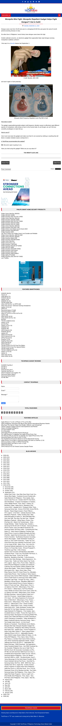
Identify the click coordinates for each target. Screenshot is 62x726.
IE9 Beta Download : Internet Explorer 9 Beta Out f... (19, 594)
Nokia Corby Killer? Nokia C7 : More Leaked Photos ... (20, 631)
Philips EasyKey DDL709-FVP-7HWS (12, 256)
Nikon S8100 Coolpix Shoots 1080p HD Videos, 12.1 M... (20, 635)
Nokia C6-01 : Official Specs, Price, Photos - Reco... (19, 601)
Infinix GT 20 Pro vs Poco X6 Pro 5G (11, 313)
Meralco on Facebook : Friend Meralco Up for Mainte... (20, 624)
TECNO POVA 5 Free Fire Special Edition (13, 347)
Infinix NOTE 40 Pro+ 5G (8, 318)
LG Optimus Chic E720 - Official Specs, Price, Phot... (19, 587)
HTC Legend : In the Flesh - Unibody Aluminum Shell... (20, 513)
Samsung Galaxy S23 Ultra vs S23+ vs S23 (13, 443)
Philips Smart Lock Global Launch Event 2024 (14, 229)
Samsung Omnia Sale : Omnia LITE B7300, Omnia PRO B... (21, 509)
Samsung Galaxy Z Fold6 (8, 310)
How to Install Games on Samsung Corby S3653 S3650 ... (21, 577)
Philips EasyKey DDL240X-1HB (10, 227)
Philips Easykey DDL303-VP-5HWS (11, 246)
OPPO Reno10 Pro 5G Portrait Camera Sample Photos (17, 446)
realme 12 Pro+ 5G (6, 325)
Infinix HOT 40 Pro (6, 354)
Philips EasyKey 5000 (7, 232)
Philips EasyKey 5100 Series (9, 250)
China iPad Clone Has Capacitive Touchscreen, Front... (20, 542)
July (6, 681)
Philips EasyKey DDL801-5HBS (10, 219)
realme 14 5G (5, 299)
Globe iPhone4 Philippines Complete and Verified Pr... (19, 564)
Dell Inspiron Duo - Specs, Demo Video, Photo (17, 570)
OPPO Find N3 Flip (6, 334)
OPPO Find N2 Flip (6, 445)
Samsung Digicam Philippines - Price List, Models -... (19, 655)
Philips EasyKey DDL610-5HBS (10, 222)
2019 (4, 468)
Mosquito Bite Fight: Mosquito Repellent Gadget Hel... (19, 626)
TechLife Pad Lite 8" (7, 369)
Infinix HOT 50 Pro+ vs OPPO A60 (11, 304)
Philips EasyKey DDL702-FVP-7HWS (12, 216)
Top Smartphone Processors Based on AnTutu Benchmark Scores (20, 438)
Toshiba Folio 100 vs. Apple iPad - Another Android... (19, 664)
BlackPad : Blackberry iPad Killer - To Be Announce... (19, 557)
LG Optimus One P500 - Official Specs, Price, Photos (19, 592)
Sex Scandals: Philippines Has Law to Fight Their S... (19, 648)
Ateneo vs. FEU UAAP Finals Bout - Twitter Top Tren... (20, 540)
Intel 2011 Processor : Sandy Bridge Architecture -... (19, 596)
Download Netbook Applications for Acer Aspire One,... (20, 546)
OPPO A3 (4, 308)
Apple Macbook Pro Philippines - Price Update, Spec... (20, 611)
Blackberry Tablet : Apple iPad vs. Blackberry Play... (19, 505)
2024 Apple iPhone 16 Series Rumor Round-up (14, 432)
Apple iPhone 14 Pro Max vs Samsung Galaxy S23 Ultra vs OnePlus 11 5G (22, 440)
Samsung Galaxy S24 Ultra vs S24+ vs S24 (13, 437)
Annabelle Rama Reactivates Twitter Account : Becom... (20, 653)
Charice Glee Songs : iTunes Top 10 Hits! (16, 555)
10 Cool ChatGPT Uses (8, 429)
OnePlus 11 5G (5, 339)
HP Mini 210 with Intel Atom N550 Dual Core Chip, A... (19, 651)
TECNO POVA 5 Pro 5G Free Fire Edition (13, 345)
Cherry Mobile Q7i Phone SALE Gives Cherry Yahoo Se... (20, 590)
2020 (4, 466)
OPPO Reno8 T (5, 344)
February (7, 690)
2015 (4, 475)
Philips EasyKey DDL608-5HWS (10, 239)
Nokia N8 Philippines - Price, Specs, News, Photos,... (19, 637)
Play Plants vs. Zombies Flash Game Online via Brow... (20, 639)
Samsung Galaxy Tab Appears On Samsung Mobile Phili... (21, 614)
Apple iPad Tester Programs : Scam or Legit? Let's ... (19, 674)
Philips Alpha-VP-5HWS (8, 255)
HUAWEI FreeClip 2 (7, 365)
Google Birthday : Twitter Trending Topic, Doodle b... (19, 524)
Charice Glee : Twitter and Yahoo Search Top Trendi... (19, 561)
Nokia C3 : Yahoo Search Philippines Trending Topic (19, 531)
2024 (4, 459)
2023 (4, 461)
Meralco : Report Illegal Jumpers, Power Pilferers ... (19, 511)
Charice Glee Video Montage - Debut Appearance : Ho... (20, 559)
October (7, 490)
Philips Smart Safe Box (7, 241)
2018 (4, 470)
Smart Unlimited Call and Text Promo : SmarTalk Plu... (19, 661)
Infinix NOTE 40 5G (6, 316)
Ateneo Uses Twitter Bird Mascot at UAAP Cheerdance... (20, 616)
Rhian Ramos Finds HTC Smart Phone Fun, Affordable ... (20, 572)
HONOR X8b (5, 328)
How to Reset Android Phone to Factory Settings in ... (19, 583)
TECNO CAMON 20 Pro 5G (9, 350)
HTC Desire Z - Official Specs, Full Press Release (18, 589)
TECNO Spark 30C (6, 302)
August (7, 679)
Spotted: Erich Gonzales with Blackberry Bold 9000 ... (19, 551)
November (8, 488)
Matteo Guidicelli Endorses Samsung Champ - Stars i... (20, 620)
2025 (4, 457)
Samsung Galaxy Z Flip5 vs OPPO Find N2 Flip (14, 442)
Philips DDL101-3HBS (7, 247)
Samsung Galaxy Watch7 (8, 374)
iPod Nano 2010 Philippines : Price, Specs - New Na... (19, 677)
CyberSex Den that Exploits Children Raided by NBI (19, 566)
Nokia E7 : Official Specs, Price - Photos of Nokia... (19, 605)
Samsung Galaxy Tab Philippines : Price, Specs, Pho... (20, 672)
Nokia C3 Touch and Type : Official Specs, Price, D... (19, 585)
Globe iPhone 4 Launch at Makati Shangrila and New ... (20, 533)
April (6, 687)
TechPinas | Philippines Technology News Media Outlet (36, 724)
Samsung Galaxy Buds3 (8, 376)
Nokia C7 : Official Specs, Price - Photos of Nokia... (19, 603)
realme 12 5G (5, 322)
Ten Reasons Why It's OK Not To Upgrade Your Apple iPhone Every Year (22, 435)
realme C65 (4, 315)
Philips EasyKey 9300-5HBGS (9, 253)
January (7, 692)
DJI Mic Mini (4, 377)
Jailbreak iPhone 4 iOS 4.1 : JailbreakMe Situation (18, 633)
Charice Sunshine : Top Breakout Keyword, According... (20, 537)
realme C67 (4, 333)
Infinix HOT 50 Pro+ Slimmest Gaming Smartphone (16, 305)
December (8, 487)
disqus (52, 168)
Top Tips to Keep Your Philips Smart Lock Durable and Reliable (19, 233)
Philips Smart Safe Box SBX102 (10, 218)
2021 (4, 464)
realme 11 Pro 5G (6, 351)
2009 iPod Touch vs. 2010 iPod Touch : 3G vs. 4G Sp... (20, 668)
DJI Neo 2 (4, 366)
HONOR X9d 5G (6, 293)
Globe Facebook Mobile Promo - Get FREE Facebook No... (21, 646)
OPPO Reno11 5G (6, 330)
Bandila (12, 43)
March (7, 689)
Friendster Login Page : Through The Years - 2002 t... (19, 579)
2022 (4, 463)
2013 (4, 479)
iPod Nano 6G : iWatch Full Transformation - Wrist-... (19, 522)
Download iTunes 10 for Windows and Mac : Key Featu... (20, 670)
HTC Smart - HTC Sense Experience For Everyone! (19, 598)
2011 (4, 483)
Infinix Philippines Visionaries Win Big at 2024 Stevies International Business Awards (25, 423)
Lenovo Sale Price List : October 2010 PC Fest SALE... (20, 500)
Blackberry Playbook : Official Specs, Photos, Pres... (19, 520)
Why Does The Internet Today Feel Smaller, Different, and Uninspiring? (21, 425)
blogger (58, 168)
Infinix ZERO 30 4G (6, 356)
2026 (4, 455)
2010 (4, 485)
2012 (4, 481)
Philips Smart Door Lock (8, 242)
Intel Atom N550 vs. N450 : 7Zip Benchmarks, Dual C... (20, 657)
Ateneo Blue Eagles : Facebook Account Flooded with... (20, 496)
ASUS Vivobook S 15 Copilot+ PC (11, 372)
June (6, 683)
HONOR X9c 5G (6, 301)
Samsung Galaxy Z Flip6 (8, 311)
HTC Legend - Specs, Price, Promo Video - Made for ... (20, 563)
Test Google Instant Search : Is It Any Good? (17, 622)
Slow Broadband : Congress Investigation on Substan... (20, 501)
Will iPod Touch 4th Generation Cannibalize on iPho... (19, 650)
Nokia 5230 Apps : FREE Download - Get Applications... (20, 644)
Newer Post (5, 162)
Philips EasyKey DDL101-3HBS (10, 224)
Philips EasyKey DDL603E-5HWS (11, 249)
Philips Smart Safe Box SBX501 (10, 213)
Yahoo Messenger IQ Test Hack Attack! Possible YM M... (20, 659)
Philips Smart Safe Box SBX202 (10, 226)
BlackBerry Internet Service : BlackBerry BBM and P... (19, 581)
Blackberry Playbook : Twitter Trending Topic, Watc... (19, 514)
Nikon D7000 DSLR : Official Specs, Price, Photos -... (19, 600)
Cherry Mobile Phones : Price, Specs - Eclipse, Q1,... (19, 503)
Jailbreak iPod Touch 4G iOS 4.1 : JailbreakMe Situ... (19, 642)
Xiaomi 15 (4, 295)
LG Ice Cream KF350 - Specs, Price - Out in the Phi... (19, 544)
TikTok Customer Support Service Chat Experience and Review (19, 426)
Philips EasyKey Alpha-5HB (9, 238)
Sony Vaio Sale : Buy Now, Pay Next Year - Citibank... (19, 518)
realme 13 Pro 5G (6, 307)
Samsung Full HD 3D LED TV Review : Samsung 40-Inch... (21, 525)
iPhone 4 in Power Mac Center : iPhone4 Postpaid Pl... (20, 548)
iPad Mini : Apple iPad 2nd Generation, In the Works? (19, 535)
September (8, 492)
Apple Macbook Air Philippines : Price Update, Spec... (19, 498)
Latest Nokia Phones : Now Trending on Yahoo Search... (20, 574)
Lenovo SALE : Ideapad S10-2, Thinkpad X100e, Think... (20, 507)
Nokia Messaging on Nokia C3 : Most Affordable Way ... (20, 516)
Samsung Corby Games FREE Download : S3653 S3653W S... (22, 576)
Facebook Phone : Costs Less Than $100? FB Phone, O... (21, 553)
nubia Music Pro (5, 296)
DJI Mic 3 (4, 368)
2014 (4, 477)
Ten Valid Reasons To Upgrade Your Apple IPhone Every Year (18, 434)
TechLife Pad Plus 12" (7, 371)
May (6, 685)
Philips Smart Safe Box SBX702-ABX (12, 235)
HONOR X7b (5, 327)
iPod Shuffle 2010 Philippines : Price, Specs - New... (19, 676)
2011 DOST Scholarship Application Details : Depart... (19, 640)
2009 (4, 694)
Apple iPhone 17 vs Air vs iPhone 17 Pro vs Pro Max (16, 422)
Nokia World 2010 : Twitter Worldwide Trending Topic (19, 607)
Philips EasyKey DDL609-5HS (9, 230)
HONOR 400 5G (6, 298)
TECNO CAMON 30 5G (8, 321)
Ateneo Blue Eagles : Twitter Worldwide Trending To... (19, 538)
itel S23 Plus (4, 324)
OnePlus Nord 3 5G (7, 341)
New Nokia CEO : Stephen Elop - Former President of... (20, 629)
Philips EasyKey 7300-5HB (9, 244)
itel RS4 (3, 319)
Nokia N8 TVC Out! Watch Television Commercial (18, 609)
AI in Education (5, 431)
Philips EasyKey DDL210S (8, 252)
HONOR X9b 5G (6, 331)
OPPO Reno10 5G (6, 338)
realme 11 (4, 353)
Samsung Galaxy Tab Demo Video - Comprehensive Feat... (21, 529)
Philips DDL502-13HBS (8, 215)
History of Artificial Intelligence (9, 428)
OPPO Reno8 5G (6, 342)
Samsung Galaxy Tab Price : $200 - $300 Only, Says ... (20, 663)
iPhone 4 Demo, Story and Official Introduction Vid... (19, 527)
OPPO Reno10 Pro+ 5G (8, 336)
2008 (4, 696)
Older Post (57, 162)
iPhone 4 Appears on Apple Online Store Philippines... (19, 666)
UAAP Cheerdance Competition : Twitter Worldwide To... (20, 618)
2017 (4, 472)
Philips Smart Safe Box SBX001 (10, 236)
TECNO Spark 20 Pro (7, 348)
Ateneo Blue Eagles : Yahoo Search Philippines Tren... (20, 568)
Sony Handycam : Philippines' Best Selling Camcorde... (20, 627)
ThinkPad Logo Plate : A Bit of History (15, 550)
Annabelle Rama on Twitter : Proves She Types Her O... (20, 613)
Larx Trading (4, 258)
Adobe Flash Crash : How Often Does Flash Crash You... (20, 494)
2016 (4, 474)
